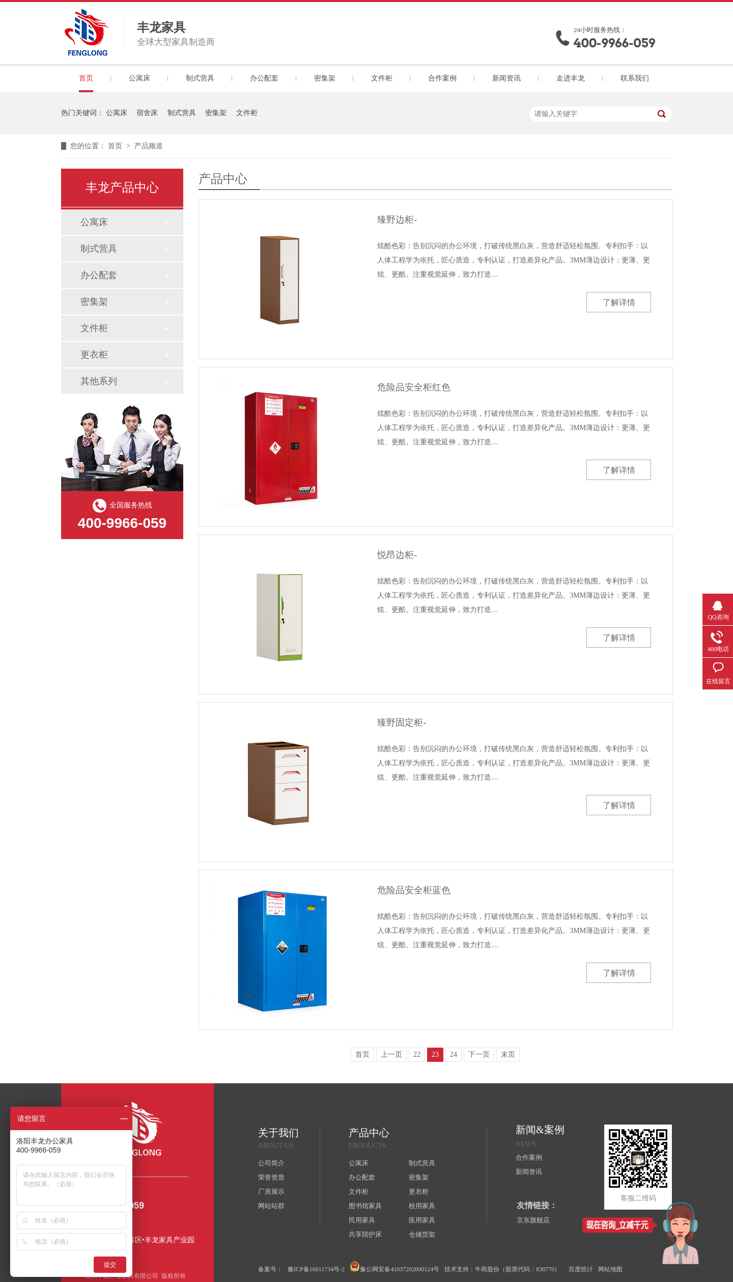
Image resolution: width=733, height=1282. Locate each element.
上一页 (391, 1054)
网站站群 (271, 1206)
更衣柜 (94, 355)
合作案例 (442, 78)
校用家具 (422, 1206)
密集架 (324, 78)
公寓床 (139, 78)
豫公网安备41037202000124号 (394, 1267)
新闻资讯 (506, 78)
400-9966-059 (614, 43)
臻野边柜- (397, 220)
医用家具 (422, 1220)
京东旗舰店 (533, 1220)
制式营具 (200, 78)
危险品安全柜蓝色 (413, 890)
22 (416, 1054)
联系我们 (635, 78)
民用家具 (362, 1220)
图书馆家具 (365, 1206)
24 (453, 1054)
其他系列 (98, 381)
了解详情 (619, 302)
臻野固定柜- (401, 722)
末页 (508, 1054)
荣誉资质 (271, 1177)
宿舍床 (147, 113)
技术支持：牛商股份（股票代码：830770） (502, 1269)
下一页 (479, 1054)
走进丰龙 (570, 78)
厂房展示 (271, 1191)
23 (435, 1054)
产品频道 (148, 146)
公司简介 (271, 1163)
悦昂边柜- (397, 555)
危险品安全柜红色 (413, 387)
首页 (86, 78)
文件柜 (381, 78)
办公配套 (264, 78)
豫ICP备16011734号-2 (316, 1269)
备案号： (270, 1269)
